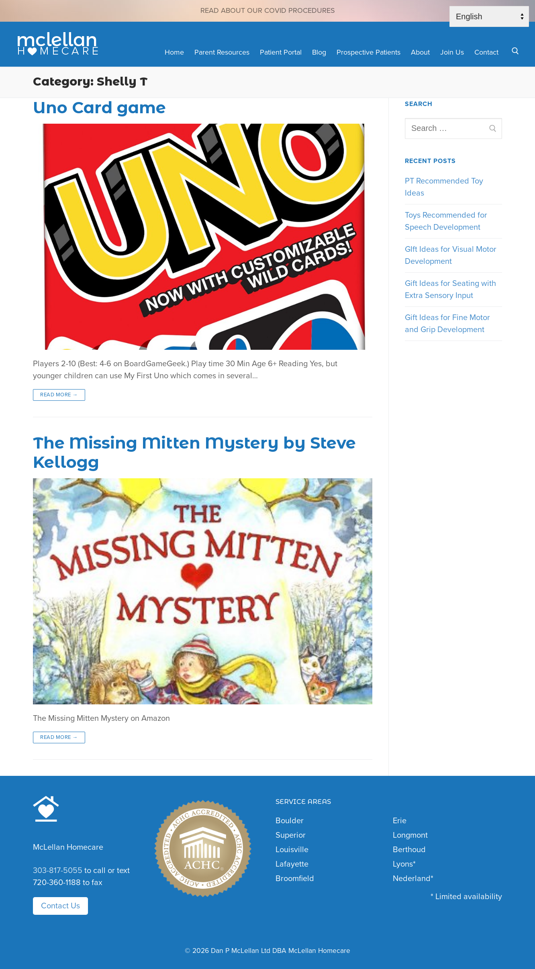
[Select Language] (489, 16)
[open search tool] (515, 51)
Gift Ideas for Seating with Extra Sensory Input (450, 289)
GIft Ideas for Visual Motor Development (450, 255)
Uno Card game (99, 107)
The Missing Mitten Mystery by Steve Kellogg (194, 452)
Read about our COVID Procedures (267, 10)
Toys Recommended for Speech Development (446, 221)
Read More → (59, 395)
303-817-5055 (57, 870)
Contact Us (60, 906)
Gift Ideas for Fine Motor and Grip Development (447, 324)
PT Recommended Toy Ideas (444, 187)
